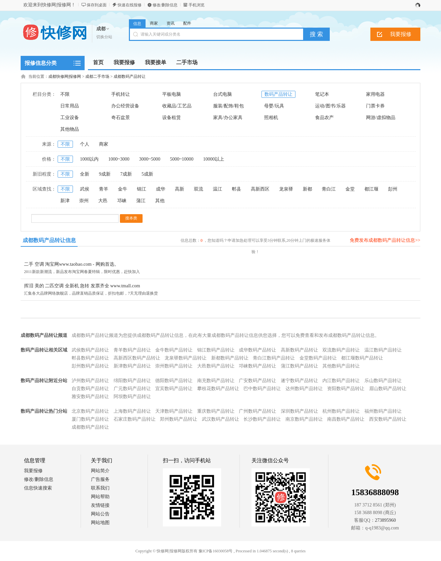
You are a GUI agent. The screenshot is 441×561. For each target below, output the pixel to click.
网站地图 (100, 522)
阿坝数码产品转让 (132, 396)
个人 (84, 144)
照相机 (271, 117)
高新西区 (260, 189)
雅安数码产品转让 (90, 396)
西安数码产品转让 (387, 419)
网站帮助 (100, 496)
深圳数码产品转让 (299, 411)
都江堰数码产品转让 (362, 357)
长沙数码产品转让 (262, 419)
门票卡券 (375, 105)
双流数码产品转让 (341, 350)
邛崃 (122, 200)
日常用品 (69, 105)
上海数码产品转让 (132, 411)
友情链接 (100, 505)
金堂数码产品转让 (318, 357)
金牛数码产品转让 (174, 350)
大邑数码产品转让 (215, 365)
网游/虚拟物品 (380, 117)
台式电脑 (222, 94)
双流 (198, 189)
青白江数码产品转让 (274, 357)
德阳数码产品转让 (174, 380)
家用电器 (375, 94)
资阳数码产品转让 (345, 388)
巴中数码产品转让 (262, 388)
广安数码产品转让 (257, 380)
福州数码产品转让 (383, 411)
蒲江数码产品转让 (299, 365)
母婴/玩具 (274, 105)
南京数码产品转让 (304, 419)
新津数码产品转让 (132, 365)
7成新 (126, 174)
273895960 (385, 520)
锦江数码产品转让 (215, 350)
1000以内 (89, 159)
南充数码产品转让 (215, 380)
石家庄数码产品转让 (135, 419)
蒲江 (141, 200)
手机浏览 (197, 5)
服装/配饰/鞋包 (228, 105)
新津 (65, 200)
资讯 (171, 23)
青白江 (329, 189)
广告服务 (100, 479)
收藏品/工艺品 (177, 105)
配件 (187, 23)
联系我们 (100, 488)
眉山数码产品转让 (387, 388)
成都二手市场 (97, 76)
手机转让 (120, 94)
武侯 (84, 189)
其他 (160, 200)
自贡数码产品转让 (90, 388)
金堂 (350, 189)
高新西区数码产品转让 (137, 357)
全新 (84, 174)
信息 (137, 23)
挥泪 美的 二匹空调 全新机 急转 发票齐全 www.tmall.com (82, 285)
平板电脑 (171, 94)
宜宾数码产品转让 (174, 388)
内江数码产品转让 (341, 380)
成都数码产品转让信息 (49, 240)
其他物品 (69, 129)
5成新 (147, 174)
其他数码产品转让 (341, 365)
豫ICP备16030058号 (216, 551)
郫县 (236, 189)
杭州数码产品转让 (341, 411)
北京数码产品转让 (90, 411)
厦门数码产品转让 (90, 419)
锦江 (141, 189)
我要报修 (400, 34)
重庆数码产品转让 (215, 411)
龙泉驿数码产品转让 (186, 357)
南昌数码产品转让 (345, 419)
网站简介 (100, 470)
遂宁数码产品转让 (299, 380)
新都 (307, 189)
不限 (65, 94)
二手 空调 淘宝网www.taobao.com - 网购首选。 (71, 264)
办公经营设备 (125, 105)
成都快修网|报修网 (64, 76)
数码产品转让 (278, 94)
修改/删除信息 (165, 5)
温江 (217, 189)
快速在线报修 (130, 5)
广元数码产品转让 (132, 388)
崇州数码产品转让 (174, 365)
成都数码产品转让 (130, 76)
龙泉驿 (286, 189)
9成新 (105, 174)
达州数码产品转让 (304, 388)
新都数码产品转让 (229, 357)
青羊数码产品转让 (132, 350)
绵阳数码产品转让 (132, 380)
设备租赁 (171, 117)
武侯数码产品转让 (90, 350)
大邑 (103, 200)
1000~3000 (119, 159)
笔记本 (322, 94)
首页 (98, 62)
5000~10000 (182, 159)
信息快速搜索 (38, 488)
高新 (179, 189)
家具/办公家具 (227, 117)
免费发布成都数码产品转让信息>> (385, 240)
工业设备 (69, 117)
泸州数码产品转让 (90, 380)
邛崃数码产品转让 (257, 365)
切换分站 (104, 37)
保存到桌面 (97, 5)
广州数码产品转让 (257, 411)
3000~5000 (150, 159)
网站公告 (100, 513)
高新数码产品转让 (299, 350)
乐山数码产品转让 (383, 380)
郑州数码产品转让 (178, 419)
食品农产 (324, 117)
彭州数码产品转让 (90, 365)
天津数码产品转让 (174, 411)
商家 (154, 23)
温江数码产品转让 (383, 350)
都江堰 (371, 189)
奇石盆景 (120, 117)
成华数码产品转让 (257, 350)
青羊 (103, 189)
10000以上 (213, 159)
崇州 (84, 200)
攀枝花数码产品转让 (218, 388)
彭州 (392, 189)
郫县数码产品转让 (90, 357)
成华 (160, 189)
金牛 (122, 189)
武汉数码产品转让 (220, 419)
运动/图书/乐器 (330, 105)
